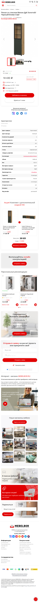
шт (10, 73)
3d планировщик (24, 546)
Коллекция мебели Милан (9, 18)
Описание (4, 123)
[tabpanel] (10, 291)
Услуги (3, 548)
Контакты (3, 549)
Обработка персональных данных (19, 574)
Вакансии (4, 563)
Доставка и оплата (25, 548)
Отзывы (3, 126)
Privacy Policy (27, 586)
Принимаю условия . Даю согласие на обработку (20, 370)
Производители (5, 544)
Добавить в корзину (19, 95)
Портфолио (4, 546)
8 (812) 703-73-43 (19, 534)
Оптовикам (4, 559)
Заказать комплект (19, 246)
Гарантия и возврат (25, 552)
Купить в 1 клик (19, 100)
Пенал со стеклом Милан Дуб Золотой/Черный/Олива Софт (9, 228)
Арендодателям (5, 561)
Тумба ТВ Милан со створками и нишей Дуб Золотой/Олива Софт (28, 228)
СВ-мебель (34, 172)
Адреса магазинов (19, 422)
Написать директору (25, 554)
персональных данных (27, 370)
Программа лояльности (26, 544)
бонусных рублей (11, 90)
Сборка (22, 551)
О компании (4, 543)
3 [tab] (20, 307)
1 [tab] (18, 307)
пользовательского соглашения (24, 369)
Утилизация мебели (25, 543)
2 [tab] (19, 307)
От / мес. (9, 82)
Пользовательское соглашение (19, 575)
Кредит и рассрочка (25, 549)
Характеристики (6, 121)
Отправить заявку (19, 264)
